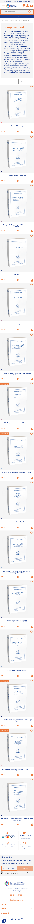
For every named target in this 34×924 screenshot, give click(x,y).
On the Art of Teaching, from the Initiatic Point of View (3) (17, 819)
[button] (4, 921)
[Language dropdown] (30, 1)
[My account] (27, 6)
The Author (7, 1)
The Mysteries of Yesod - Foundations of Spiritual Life (17, 374)
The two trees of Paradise (17, 175)
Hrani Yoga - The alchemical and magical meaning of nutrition (17, 572)
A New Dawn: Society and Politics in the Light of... (17, 720)
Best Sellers (23, 1)
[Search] (17, 11)
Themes (15, 1)
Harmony (17, 324)
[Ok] (30, 11)
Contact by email (17, 900)
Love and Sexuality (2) (17, 522)
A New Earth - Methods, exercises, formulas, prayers (17, 473)
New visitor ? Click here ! (17, 16)
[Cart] (31, 6)
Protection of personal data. (12, 873)
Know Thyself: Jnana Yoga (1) (17, 621)
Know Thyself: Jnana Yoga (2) (17, 670)
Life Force (17, 274)
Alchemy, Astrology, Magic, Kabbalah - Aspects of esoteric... (17, 225)
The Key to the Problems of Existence (17, 423)
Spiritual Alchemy (17, 126)
